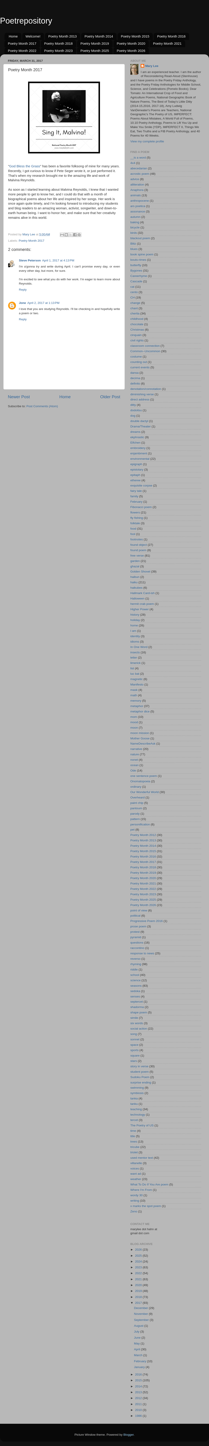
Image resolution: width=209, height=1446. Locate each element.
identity (135, 636)
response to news (142, 953)
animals (135, 195)
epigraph (136, 464)
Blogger (128, 1434)
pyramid (135, 937)
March (138, 1355)
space (134, 1044)
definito (135, 383)
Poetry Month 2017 (22, 43)
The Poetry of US (142, 1125)
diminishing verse (142, 394)
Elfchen (135, 442)
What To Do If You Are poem (149, 1184)
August (139, 1325)
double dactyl (139, 421)
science (135, 980)
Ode (133, 770)
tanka (134, 1098)
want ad (135, 1173)
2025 (139, 1255)
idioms (134, 641)
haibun (135, 577)
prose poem (138, 926)
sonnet (135, 1039)
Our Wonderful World (144, 792)
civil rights (137, 340)
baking (134, 222)
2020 (139, 1285)
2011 (139, 1404)
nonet (134, 759)
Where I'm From (141, 1190)
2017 (139, 1302)
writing (134, 1200)
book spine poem (141, 254)
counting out (138, 362)
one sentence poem (143, 776)
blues (134, 249)
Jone (22, 303)
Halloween (137, 598)
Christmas (137, 329)
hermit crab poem (142, 604)
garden (135, 561)
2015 (139, 1380)
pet (132, 829)
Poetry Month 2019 (94, 43)
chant (134, 308)
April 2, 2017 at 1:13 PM (43, 303)
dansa (134, 372)
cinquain (136, 335)
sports (134, 1050)
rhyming (135, 964)
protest (135, 931)
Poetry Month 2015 (135, 36)
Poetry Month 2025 (94, 51)
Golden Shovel (140, 571)
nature (134, 754)
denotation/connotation (145, 389)
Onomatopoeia (140, 781)
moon (134, 727)
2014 (139, 1386)
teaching (136, 1109)
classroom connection (145, 345)
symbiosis (137, 1093)
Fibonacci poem (141, 507)
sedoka (135, 991)
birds (133, 232)
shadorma (137, 1007)
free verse (137, 555)
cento (134, 292)
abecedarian (138, 168)
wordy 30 (136, 1195)
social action (138, 1028)
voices (134, 1168)
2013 (139, 1392)
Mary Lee (151, 66)
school (134, 975)
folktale (135, 523)
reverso (135, 958)
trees (133, 1141)
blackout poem (140, 238)
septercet (136, 1001)
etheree (135, 480)
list (132, 668)
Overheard (137, 797)
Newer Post (19, 396)
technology (137, 1114)
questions (136, 942)
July (137, 1331)
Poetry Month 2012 (143, 835)
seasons (136, 985)
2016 (139, 1374)
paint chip (136, 803)
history (134, 614)
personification (140, 824)
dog (133, 415)
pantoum (136, 808)
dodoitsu (136, 410)
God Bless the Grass (24, 166)
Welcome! (33, 36)
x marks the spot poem (145, 1206)
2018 (139, 1297)
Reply (23, 289)
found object (138, 544)
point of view (138, 910)
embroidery (138, 448)
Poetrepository (26, 20)
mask (134, 690)
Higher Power (139, 609)
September (142, 1320)
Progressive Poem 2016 (146, 921)
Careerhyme (138, 276)
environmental (139, 458)
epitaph (135, 475)
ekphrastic (137, 437)
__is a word (138, 157)
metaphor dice (140, 711)
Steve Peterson (30, 260)
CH (132, 297)
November (141, 1314)
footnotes (136, 539)
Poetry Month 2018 (58, 43)
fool (132, 534)
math (133, 695)
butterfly (135, 265)
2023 (139, 1267)
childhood (136, 319)
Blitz (133, 243)
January (140, 1367)
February (136, 501)
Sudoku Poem (139, 1077)
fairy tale (136, 491)
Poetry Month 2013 (62, 36)
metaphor (136, 706)
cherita (135, 313)
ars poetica (137, 206)
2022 (139, 1273)
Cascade (136, 281)
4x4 (132, 163)
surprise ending (140, 1082)
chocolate (136, 324)
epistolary (136, 469)
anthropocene (139, 200)
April (137, 1349)
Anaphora (137, 190)
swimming (137, 1087)
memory (135, 700)
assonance (137, 211)
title (132, 1136)
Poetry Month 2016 (171, 36)
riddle (134, 969)
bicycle (135, 227)
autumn (135, 217)
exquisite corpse (141, 485)
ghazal (134, 566)
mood (134, 722)
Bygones (136, 270)
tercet (134, 1120)
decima (135, 378)
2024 (139, 1261)
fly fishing (136, 518)
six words (136, 1023)
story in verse (139, 1066)
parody (135, 813)
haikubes (136, 587)
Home (13, 36)
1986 (139, 1415)
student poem (139, 1071)
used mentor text (141, 1157)
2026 (139, 1249)
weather (135, 1179)
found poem (138, 550)
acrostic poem (139, 173)
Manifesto (137, 684)
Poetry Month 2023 (58, 51)
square (135, 1055)
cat (132, 286)
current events (140, 367)
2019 (139, 1291)
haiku (134, 582)
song (133, 1034)
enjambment (138, 453)
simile (134, 1017)
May (137, 1343)
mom (133, 717)
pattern (135, 819)
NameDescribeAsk (143, 743)
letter (133, 657)
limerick (135, 663)
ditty (133, 405)
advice (134, 179)
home (134, 625)
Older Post (110, 396)
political (135, 915)
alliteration (137, 184)
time (133, 1130)
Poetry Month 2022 (22, 51)
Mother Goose (140, 738)
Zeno (133, 1211)
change (135, 303)
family (134, 496)
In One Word (138, 647)
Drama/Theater (140, 426)
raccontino (137, 948)
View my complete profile (147, 141)
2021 (139, 1279)
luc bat (134, 673)
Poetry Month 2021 (167, 43)
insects (135, 652)
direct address (139, 399)
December (141, 1308)
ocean (134, 765)
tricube (135, 1147)
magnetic (136, 679)
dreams (135, 431)
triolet (134, 1152)
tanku (134, 1104)
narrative (136, 749)
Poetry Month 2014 (98, 36)
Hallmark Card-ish (142, 593)
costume (136, 356)
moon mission (139, 733)
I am (133, 630)
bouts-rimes (138, 259)
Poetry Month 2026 (131, 51)
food (133, 528)
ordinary (135, 786)
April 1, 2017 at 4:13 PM (58, 260)
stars (133, 1061)
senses (135, 996)
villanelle (136, 1163)
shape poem (138, 1012)
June (137, 1337)
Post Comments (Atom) (42, 406)
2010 (139, 1410)
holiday (135, 620)
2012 (139, 1398)
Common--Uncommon (145, 351)
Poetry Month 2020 (131, 43)
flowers (135, 512)
